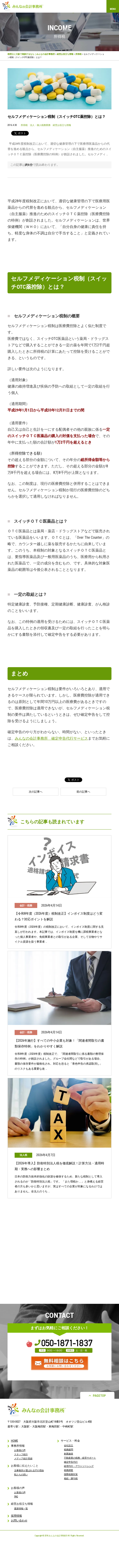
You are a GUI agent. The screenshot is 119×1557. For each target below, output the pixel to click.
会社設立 (68, 1445)
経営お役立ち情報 (65, 54)
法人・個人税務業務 (40, 125)
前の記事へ (83, 791)
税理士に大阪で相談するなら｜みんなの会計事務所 (31, 54)
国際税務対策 (71, 1474)
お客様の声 (20, 1450)
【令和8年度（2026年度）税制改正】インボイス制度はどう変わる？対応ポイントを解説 (59, 916)
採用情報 (16, 1515)
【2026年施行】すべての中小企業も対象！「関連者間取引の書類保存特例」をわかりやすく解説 (59, 1043)
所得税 (78, 54)
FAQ (16, 1496)
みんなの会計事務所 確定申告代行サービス (51, 738)
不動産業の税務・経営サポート (80, 1458)
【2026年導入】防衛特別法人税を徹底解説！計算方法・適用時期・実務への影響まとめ (59, 1166)
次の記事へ (35, 791)
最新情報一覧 (21, 1508)
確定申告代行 (71, 1462)
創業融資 (68, 1453)
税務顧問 (68, 1449)
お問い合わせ (19, 1520)
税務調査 (68, 1470)
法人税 (23, 1155)
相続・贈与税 (71, 1478)
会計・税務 (26, 905)
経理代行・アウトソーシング (79, 1466)
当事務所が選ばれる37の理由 (29, 1470)
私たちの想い (21, 1474)
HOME (14, 1440)
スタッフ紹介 (21, 1454)
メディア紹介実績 (23, 1458)
